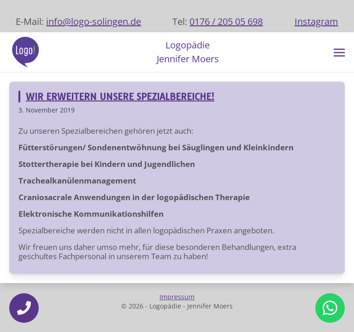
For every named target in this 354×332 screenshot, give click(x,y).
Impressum (177, 296)
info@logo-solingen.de (93, 21)
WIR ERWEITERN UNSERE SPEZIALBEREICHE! (120, 96)
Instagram (316, 21)
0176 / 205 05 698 (226, 21)
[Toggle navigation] (339, 52)
